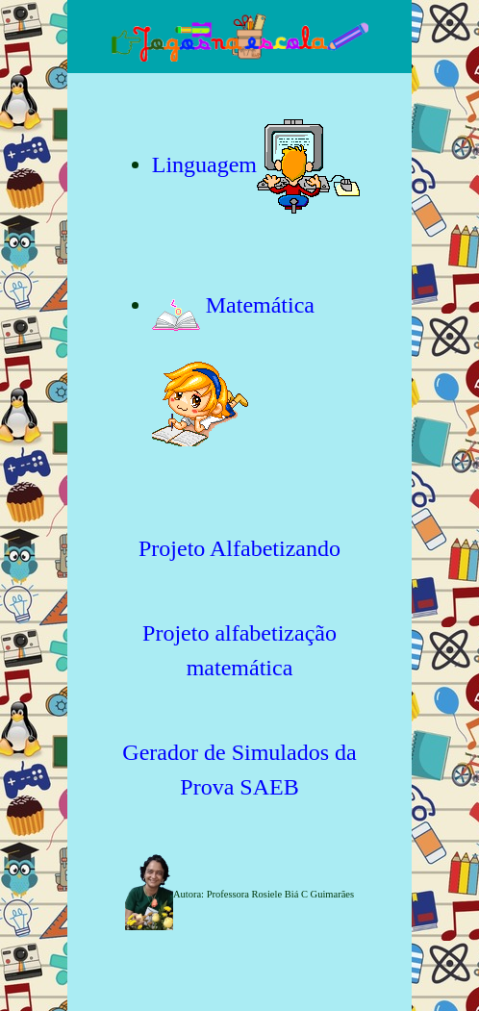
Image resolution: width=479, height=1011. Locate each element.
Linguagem (204, 164)
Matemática (233, 304)
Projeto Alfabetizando (239, 548)
